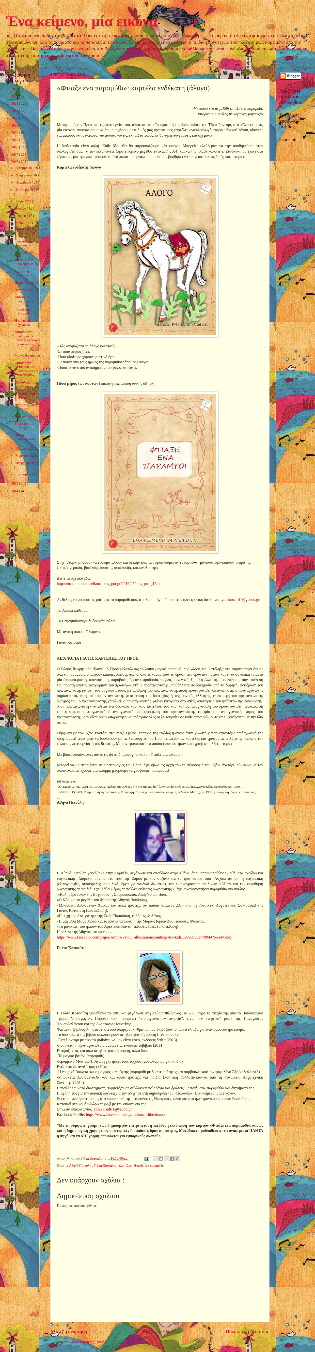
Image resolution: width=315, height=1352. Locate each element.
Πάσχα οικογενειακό (25, 437)
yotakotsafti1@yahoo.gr (240, 600)
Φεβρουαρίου (25, 463)
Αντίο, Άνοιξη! (24, 253)
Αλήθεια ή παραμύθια (24, 273)
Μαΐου (20, 223)
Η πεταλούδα (23, 290)
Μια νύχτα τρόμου (27, 355)
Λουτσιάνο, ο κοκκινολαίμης (26, 262)
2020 (15, 133)
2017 (15, 155)
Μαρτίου (22, 455)
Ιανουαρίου (24, 474)
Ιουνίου (21, 216)
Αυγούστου (24, 201)
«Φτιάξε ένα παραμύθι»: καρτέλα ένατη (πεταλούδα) (26, 369)
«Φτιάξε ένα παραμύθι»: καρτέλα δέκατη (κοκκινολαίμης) (27, 340)
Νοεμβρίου (24, 175)
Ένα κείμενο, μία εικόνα (81, 21)
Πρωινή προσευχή (27, 283)
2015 (15, 483)
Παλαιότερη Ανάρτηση (247, 1331)
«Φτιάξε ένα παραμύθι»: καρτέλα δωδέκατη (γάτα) (24, 237)
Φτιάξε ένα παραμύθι (148, 1165)
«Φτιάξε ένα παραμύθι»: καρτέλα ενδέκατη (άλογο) (24, 305)
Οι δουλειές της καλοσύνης (25, 384)
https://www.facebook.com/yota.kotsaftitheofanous (126, 1114)
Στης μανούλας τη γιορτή (27, 407)
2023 (15, 111)
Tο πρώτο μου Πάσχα (24, 426)
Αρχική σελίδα (156, 1331)
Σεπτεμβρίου (25, 190)
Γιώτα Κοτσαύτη (106, 1165)
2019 (15, 140)
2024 (15, 103)
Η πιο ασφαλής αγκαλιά (25, 396)
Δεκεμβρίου (24, 168)
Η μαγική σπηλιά (26, 416)
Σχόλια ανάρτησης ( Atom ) (87, 1342)
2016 (15, 162)
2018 (15, 147)
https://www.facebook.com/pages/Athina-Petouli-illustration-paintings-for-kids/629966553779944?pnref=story (144, 937)
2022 (15, 118)
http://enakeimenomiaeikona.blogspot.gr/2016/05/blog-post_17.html (111, 584)
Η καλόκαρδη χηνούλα (24, 323)
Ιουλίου (21, 208)
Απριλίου (22, 448)
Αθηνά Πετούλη (80, 1165)
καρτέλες (125, 1165)
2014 (15, 491)
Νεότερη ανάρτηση (68, 1331)
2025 (15, 96)
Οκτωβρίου (24, 182)
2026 (15, 89)
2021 (15, 125)
